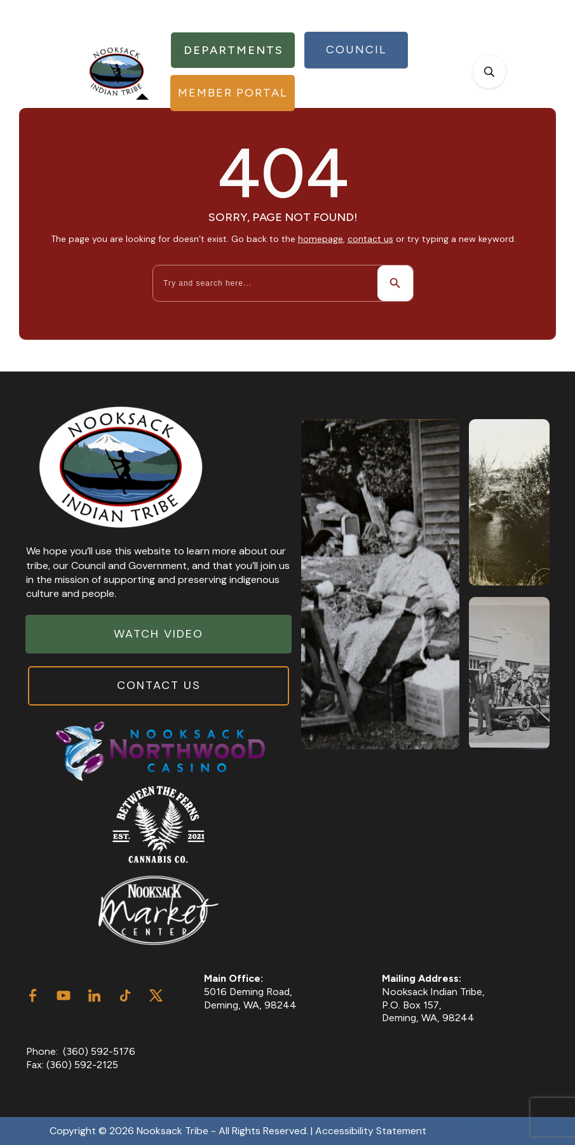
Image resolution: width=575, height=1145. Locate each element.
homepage (320, 238)
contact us (370, 238)
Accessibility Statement (370, 1130)
